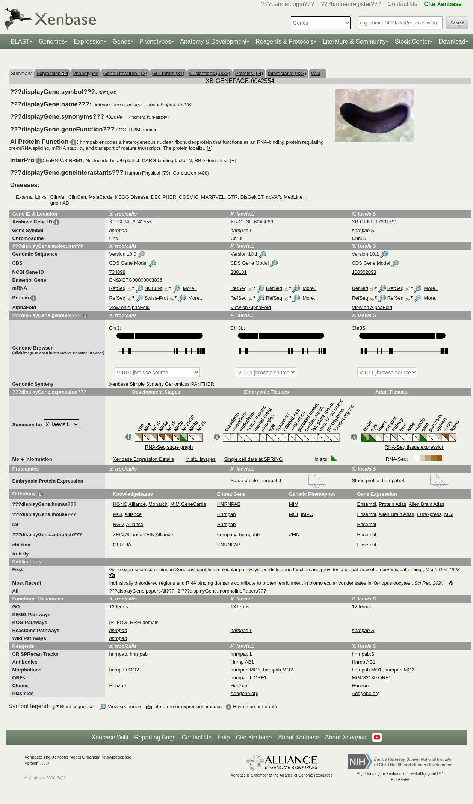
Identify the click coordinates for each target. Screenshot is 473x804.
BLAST (20, 41)
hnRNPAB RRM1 (64, 160)
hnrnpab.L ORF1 (248, 677)
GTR (232, 197)
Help (224, 737)
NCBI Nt (154, 288)
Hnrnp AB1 (242, 662)
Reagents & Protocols (284, 41)
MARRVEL (213, 197)
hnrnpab (118, 654)
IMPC (307, 514)
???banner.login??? (287, 4)
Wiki (317, 73)
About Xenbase (298, 737)
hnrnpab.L (294, 480)
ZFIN (118, 534)
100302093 (364, 272)
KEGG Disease (131, 197)
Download (452, 41)
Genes (121, 41)
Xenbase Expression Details (143, 459)
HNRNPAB (229, 504)
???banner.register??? (351, 4)
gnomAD (60, 203)
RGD (118, 524)
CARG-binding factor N (167, 160)
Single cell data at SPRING (253, 459)
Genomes (52, 41)
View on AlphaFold (129, 307)
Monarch (158, 504)
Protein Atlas (392, 504)
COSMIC (188, 197)
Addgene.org (244, 693)
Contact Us (402, 4)
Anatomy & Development (213, 41)
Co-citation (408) (191, 173)
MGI (117, 514)
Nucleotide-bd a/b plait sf (112, 160)
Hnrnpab (226, 514)
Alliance (137, 504)
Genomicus (177, 384)
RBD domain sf (211, 160)
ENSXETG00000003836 (135, 280)
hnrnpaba (227, 534)
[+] (209, 148)
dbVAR (273, 197)
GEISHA (122, 545)
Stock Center (412, 41)
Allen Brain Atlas (426, 504)
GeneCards (193, 504)
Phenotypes (155, 41)
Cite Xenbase (254, 737)
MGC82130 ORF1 (371, 677)
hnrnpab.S (415, 480)
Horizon (117, 685)
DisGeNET (251, 197)
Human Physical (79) (148, 173)
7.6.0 (44, 763)
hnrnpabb (249, 534)
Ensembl (366, 504)
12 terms (118, 606)
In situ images (201, 459)
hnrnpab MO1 (245, 670)
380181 (238, 272)
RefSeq (117, 288)
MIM (175, 504)
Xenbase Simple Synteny (136, 384)
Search (457, 23)
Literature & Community (354, 41)
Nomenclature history (149, 117)
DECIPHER (163, 197)
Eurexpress (429, 514)
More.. (190, 288)
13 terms (239, 606)
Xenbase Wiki (109, 737)
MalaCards (100, 197)
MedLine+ (294, 197)
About (345, 737)
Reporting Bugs (154, 737)
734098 (117, 272)
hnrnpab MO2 (124, 670)
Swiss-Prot (156, 298)
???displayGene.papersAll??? (141, 591)
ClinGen (77, 197)
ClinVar (58, 197)
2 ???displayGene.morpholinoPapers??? (222, 591)
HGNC (120, 504)
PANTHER (202, 384)
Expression (88, 41)
